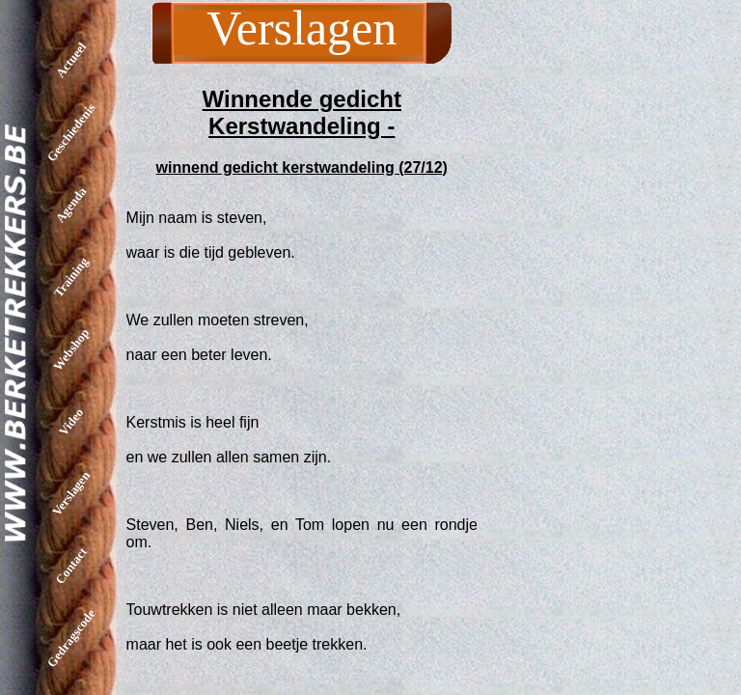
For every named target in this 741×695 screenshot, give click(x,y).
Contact (71, 565)
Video (71, 420)
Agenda (71, 205)
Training (71, 276)
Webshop (71, 349)
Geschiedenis (71, 132)
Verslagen (71, 493)
